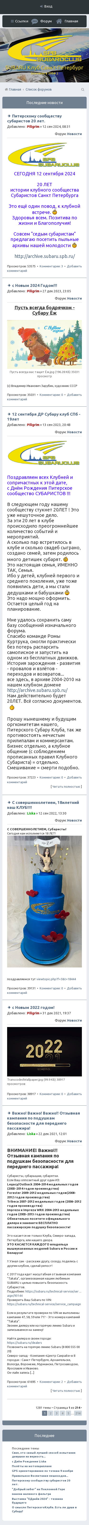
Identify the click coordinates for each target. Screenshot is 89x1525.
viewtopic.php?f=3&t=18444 (56, 979)
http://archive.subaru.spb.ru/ (44, 256)
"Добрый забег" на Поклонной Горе (38, 1489)
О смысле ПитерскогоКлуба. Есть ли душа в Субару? (44, 1509)
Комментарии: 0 (51, 394)
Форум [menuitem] (46, 21)
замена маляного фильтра (31, 1493)
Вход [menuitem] (48, 6)
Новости (74, 134)
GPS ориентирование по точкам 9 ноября (42, 1470)
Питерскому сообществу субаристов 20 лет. (41, 1482)
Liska (31, 813)
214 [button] (77, 1413)
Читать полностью (66, 786)
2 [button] (51, 1413)
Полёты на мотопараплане (32, 1466)
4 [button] (62, 1413)
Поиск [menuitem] (82, 89)
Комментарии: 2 (51, 1381)
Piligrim (33, 126)
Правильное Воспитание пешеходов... (40, 1475)
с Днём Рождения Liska (29, 1461)
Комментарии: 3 (51, 266)
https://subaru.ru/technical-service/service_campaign (44, 1304)
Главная (71, 21)
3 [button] (56, 1413)
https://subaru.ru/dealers (24, 1342)
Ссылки (21, 21)
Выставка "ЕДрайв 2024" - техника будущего (37, 1500)
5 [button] (68, 1413)
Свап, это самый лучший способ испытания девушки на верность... (43, 1454)
